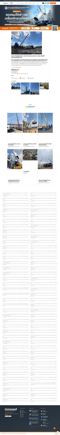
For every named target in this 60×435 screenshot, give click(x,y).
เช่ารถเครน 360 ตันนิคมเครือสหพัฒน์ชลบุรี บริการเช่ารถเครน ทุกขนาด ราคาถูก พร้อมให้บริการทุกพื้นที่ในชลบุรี (16, 315)
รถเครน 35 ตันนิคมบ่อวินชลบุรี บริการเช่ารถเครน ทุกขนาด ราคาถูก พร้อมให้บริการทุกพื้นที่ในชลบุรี (44, 352)
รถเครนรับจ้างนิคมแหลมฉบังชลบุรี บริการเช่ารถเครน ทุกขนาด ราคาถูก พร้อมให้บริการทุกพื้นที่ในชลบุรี (44, 294)
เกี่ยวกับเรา (33, 3)
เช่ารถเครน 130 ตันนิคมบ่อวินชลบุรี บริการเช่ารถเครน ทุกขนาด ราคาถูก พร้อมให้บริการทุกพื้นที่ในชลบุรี (15, 193)
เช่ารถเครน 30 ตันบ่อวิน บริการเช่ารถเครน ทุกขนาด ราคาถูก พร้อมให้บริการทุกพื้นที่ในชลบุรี (44, 220)
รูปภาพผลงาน (26, 3)
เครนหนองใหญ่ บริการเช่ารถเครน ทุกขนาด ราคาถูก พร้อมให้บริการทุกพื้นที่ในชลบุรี (35, 422)
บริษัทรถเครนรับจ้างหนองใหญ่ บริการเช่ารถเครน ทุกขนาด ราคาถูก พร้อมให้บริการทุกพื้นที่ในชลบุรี (16, 230)
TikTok (44, 422)
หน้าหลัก (19, 3)
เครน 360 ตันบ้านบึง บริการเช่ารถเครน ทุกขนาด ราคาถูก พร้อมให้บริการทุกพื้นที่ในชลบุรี (15, 367)
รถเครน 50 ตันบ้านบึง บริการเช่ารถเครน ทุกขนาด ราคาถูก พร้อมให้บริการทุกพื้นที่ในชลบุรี (16, 325)
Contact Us (25, 28)
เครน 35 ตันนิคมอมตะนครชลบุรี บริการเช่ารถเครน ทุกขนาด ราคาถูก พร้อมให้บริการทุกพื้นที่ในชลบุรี (16, 399)
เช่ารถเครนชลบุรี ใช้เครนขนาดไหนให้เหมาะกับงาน (29, 144)
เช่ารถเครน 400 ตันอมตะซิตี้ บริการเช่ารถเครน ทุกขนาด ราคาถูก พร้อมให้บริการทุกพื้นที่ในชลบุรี (15, 236)
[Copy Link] (26, 106)
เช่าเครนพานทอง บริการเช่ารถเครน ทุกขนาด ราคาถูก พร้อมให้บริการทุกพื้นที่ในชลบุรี (43, 383)
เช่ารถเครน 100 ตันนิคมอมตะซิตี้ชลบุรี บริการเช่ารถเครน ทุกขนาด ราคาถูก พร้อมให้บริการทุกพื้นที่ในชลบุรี (35, 411)
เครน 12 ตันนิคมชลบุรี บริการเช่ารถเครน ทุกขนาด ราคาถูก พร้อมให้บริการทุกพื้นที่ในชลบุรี (43, 389)
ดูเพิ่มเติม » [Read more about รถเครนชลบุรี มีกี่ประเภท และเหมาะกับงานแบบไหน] (9, 147)
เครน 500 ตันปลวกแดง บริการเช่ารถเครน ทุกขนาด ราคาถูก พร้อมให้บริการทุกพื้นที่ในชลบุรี (44, 299)
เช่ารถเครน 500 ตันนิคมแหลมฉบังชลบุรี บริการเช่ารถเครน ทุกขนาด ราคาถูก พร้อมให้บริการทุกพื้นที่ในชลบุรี (44, 278)
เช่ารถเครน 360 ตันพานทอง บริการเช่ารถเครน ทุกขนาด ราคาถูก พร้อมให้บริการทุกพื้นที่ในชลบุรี (15, 352)
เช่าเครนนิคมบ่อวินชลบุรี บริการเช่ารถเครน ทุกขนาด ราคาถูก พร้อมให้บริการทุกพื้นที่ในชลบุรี (44, 273)
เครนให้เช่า (16, 67)
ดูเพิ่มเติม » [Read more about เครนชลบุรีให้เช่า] (24, 174)
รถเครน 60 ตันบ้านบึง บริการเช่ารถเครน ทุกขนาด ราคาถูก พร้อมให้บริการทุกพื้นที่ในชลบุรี (43, 325)
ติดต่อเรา (48, 0)
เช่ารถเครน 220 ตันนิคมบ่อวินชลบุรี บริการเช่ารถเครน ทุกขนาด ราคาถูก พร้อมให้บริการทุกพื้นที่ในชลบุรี (15, 389)
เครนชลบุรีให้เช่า (26, 171)
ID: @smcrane (24, 78)
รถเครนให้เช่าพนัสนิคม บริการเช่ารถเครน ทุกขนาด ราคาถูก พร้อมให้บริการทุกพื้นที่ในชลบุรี (43, 199)
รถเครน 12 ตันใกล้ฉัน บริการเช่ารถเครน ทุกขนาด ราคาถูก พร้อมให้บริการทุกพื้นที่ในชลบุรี (15, 220)
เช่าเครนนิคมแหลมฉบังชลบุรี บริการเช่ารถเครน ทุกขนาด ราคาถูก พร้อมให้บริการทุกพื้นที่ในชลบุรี (43, 357)
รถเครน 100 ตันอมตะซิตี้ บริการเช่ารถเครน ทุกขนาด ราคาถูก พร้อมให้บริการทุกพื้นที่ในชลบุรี (16, 283)
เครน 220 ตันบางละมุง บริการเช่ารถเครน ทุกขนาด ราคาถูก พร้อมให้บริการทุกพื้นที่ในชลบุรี (35, 415)
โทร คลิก (15, 77)
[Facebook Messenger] (30, 106)
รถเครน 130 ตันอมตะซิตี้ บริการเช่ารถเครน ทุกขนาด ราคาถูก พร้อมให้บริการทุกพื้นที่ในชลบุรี (44, 283)
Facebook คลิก (31, 77)
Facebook (44, 28)
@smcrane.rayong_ (46, 423)
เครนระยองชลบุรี (32, 78)
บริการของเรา (22, 3)
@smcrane (44, 414)
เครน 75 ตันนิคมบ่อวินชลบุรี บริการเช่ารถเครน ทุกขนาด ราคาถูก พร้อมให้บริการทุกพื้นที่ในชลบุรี (15, 246)
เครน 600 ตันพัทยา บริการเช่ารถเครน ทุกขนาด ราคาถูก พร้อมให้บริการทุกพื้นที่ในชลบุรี (43, 204)
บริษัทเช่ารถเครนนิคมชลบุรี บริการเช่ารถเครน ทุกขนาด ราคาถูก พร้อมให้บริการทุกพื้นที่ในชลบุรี (16, 204)
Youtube (44, 425)
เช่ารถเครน (19, 67)
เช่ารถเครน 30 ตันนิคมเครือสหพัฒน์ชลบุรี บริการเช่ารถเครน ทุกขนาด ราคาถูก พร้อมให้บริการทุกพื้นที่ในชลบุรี (44, 209)
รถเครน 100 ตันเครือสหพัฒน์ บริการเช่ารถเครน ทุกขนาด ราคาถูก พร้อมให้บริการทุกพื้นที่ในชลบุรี (44, 267)
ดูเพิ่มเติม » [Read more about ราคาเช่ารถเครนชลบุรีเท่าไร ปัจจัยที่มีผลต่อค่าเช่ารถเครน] (40, 147)
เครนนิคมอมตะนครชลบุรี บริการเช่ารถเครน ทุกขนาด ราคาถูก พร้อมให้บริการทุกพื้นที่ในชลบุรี (44, 341)
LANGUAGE (55, 0)
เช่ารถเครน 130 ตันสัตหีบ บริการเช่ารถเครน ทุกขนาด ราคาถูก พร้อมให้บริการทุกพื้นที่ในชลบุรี (44, 257)
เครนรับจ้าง (13, 67)
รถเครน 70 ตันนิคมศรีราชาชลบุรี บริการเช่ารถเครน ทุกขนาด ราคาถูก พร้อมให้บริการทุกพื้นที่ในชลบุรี (44, 336)
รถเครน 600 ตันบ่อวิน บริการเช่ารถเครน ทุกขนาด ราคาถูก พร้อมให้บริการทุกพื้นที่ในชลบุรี (44, 331)
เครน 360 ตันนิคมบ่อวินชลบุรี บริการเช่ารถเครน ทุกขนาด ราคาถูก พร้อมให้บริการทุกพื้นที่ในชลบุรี (44, 373)
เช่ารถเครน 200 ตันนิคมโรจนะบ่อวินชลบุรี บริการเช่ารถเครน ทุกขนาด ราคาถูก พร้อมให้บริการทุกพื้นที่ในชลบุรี (44, 309)
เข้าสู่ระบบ (51, 0)
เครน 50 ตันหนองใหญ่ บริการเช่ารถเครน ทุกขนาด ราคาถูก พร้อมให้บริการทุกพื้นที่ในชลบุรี (44, 362)
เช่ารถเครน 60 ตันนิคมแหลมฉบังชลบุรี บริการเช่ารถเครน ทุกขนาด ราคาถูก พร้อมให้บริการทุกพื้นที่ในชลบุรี (43, 288)
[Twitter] (32, 106)
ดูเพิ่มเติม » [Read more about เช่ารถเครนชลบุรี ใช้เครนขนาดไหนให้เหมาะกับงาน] (24, 147)
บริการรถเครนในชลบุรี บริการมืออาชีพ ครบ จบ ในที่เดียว (44, 181)
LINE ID (34, 28)
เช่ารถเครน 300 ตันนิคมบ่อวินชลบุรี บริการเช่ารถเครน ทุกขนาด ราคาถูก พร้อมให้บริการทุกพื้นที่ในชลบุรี (43, 225)
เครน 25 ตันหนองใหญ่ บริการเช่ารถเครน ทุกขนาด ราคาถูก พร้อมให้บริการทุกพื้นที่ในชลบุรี (44, 230)
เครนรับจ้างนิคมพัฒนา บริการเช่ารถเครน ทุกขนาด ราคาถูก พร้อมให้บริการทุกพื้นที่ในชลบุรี (44, 399)
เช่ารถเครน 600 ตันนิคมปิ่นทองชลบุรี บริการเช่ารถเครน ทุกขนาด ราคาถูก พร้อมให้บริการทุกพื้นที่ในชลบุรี (15, 267)
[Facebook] (29, 106)
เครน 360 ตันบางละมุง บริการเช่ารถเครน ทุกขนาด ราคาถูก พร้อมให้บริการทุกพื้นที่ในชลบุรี (16, 378)
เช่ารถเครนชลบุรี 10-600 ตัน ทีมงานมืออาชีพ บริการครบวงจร (14, 181)
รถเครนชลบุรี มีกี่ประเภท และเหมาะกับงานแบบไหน (14, 144)
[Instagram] (34, 106)
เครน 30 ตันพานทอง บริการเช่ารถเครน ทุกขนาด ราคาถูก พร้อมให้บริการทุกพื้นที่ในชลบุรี (15, 199)
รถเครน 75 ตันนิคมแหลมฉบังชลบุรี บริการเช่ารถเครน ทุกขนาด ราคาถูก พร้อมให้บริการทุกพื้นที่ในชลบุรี (43, 241)
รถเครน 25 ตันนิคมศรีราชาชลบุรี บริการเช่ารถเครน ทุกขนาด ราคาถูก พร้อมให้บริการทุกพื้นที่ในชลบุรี (16, 362)
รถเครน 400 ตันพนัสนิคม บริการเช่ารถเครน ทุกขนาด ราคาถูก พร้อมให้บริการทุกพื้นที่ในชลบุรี (16, 357)
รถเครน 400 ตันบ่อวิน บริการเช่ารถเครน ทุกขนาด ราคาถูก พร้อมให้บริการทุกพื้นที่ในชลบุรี (16, 309)
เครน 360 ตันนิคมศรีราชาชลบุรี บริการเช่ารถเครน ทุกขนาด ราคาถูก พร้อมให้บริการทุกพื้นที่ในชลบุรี (44, 315)
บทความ (37, 3)
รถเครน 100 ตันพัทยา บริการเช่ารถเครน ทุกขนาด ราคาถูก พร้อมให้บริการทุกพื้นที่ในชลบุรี (16, 225)
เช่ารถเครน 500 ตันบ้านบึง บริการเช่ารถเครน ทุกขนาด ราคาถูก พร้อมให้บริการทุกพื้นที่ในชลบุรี (16, 241)
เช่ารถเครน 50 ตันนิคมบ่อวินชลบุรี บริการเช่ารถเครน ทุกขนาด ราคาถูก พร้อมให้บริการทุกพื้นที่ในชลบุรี (16, 383)
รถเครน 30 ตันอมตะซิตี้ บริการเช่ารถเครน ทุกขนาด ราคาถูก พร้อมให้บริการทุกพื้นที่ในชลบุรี (44, 246)
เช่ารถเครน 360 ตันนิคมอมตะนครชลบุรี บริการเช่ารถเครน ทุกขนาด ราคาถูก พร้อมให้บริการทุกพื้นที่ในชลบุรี (44, 236)
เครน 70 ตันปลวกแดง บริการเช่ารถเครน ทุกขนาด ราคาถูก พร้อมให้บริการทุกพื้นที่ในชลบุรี (43, 367)
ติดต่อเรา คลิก (53, 2)
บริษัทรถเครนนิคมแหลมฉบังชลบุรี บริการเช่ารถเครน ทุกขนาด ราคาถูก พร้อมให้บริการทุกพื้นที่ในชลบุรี (44, 215)
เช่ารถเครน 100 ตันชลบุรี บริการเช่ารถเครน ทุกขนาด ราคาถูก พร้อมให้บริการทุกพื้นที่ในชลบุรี (16, 257)
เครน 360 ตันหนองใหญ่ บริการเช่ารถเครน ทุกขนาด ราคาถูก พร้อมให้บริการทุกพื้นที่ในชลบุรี (44, 378)
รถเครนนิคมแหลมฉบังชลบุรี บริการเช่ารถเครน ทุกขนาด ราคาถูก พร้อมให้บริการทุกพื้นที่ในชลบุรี (43, 320)
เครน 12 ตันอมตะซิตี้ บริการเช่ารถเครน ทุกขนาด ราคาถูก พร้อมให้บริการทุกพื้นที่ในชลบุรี (15, 215)
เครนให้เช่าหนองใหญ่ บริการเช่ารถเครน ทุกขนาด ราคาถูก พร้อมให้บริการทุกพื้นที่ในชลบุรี (43, 251)
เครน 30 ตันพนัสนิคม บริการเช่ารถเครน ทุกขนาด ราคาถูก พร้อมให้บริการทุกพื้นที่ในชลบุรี (15, 251)
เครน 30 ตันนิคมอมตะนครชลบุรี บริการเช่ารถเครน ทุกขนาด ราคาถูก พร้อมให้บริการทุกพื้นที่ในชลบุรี (44, 394)
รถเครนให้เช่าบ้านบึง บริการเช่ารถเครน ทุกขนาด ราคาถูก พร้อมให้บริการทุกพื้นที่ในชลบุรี (15, 299)
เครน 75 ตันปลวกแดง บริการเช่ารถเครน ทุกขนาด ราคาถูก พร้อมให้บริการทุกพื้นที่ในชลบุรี (43, 193)
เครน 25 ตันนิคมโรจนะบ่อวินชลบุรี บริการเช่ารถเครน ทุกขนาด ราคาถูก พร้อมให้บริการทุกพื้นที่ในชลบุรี (16, 331)
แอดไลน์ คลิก (23, 77)
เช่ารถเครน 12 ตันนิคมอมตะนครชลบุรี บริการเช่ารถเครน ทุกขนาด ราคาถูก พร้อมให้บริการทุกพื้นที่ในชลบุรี (15, 273)
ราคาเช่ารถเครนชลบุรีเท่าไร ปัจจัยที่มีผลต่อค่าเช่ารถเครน (45, 144)
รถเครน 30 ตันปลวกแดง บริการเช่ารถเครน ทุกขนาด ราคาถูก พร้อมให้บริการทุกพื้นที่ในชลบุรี (16, 278)
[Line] (27, 106)
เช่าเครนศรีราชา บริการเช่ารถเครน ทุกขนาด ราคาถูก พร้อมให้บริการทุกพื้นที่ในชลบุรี (15, 303)
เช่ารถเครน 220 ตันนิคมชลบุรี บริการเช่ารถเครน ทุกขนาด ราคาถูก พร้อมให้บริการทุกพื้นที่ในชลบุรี (16, 373)
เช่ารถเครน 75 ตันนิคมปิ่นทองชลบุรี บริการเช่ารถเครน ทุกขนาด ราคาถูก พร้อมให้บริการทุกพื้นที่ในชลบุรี (15, 262)
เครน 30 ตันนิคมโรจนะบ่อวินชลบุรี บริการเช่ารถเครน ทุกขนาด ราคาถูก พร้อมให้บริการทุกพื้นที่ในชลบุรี (16, 209)
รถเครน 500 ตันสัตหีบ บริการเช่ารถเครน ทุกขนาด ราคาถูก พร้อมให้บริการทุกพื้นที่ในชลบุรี (35, 419)
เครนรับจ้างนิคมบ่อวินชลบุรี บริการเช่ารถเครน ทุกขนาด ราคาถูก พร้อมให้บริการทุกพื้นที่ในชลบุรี (43, 262)
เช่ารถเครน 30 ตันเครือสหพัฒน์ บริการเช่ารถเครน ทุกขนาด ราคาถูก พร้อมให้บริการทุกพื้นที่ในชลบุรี (44, 304)
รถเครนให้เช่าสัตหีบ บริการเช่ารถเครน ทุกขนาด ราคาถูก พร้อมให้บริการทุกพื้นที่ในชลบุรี (16, 293)
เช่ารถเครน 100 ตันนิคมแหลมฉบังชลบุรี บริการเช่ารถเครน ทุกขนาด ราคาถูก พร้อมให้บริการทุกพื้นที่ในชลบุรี (16, 341)
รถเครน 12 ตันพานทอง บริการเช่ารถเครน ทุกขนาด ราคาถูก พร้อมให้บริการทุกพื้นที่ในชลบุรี (16, 346)
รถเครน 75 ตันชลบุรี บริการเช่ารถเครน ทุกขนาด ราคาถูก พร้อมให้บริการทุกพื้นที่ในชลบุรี (43, 346)
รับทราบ (57, 433)
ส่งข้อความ (44, 419)
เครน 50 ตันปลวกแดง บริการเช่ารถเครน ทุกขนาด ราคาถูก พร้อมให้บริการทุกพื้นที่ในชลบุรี (16, 336)
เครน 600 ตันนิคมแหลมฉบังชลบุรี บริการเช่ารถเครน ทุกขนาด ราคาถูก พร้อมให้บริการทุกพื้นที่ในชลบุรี (16, 320)
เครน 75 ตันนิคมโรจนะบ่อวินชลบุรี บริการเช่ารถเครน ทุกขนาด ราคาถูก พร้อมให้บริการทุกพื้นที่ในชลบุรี (16, 394)
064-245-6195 (53, 3)
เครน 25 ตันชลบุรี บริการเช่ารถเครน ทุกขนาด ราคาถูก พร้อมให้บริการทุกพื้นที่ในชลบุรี (16, 288)
